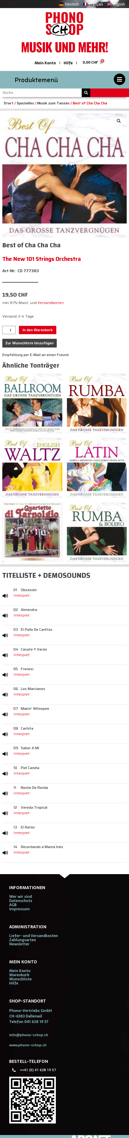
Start (8, 103)
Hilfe (68, 63)
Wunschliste (20, 979)
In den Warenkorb (38, 330)
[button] (119, 121)
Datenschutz (20, 901)
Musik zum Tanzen (53, 103)
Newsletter (19, 944)
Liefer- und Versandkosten (33, 936)
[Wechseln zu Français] (93, 4)
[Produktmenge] (9, 330)
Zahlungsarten (22, 940)
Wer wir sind (20, 896)
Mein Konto (45, 63)
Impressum (19, 909)
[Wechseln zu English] (116, 4)
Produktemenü (36, 80)
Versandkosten (51, 303)
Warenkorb (19, 975)
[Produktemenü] (119, 79)
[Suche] (86, 92)
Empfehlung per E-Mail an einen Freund (35, 355)
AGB (13, 905)
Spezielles (25, 103)
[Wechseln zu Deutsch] (69, 4)
